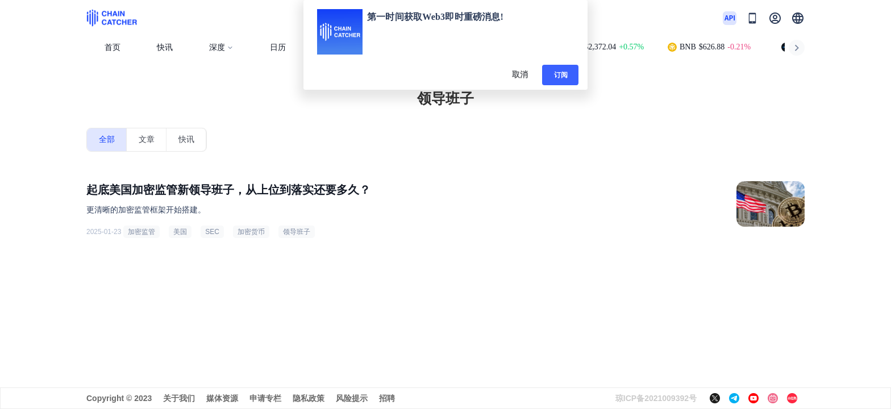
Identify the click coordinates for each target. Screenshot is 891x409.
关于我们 (179, 398)
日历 (278, 47)
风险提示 (352, 398)
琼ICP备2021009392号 (656, 398)
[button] (798, 18)
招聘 (387, 398)
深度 (221, 47)
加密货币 (251, 232)
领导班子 (296, 232)
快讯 (165, 47)
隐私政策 (308, 398)
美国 (180, 232)
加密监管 (141, 232)
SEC (212, 232)
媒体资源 (222, 398)
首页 (112, 47)
